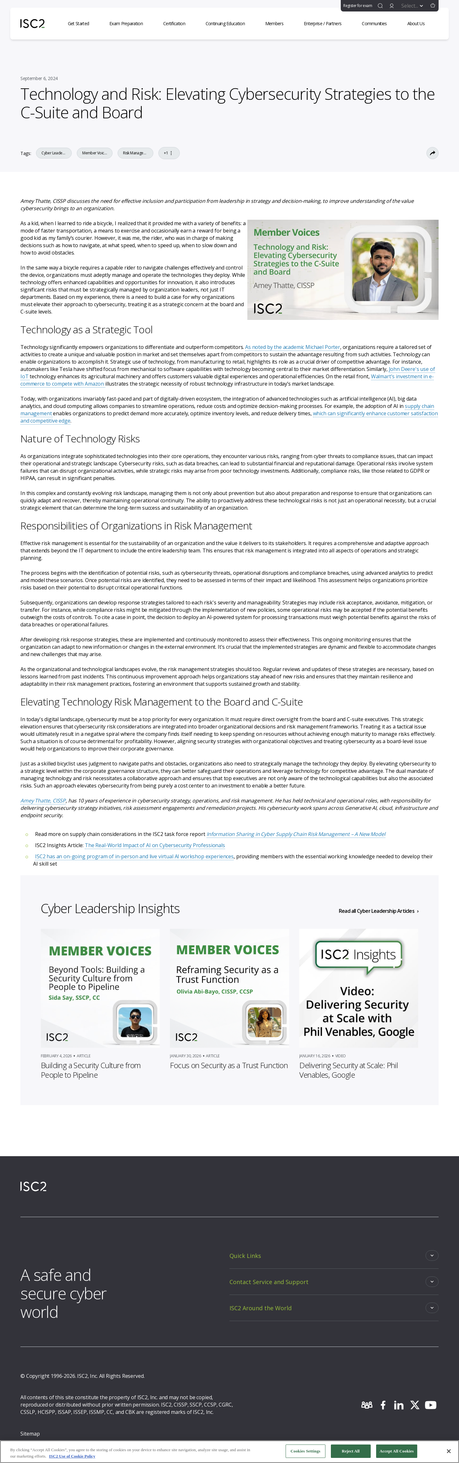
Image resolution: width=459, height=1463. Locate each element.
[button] (433, 5)
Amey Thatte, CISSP (43, 800)
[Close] (449, 1453)
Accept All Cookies (397, 1453)
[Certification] (178, 23)
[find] (380, 5)
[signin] (391, 5)
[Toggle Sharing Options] (432, 153)
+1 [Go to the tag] (169, 153)
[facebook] (383, 1405)
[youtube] (431, 1405)
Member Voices (94, 153)
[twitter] (415, 1405)
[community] (367, 1405)
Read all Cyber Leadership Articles (376, 910)
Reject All (351, 1453)
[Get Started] (82, 23)
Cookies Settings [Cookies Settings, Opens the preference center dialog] (305, 1453)
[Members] (278, 23)
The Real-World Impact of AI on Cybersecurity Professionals (155, 845)
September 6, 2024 (39, 78)
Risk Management (135, 153)
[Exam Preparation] (130, 23)
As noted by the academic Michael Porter (292, 347)
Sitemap (30, 1433)
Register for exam (357, 5)
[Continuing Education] (229, 23)
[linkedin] (399, 1405)
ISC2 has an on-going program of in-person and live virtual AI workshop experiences (134, 856)
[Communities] (378, 23)
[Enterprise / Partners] (326, 23)
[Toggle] (334, 1255)
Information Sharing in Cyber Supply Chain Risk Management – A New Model (296, 834)
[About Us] (419, 23)
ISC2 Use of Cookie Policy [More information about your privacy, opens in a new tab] (72, 1458)
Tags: (25, 153)
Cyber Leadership (53, 153)
